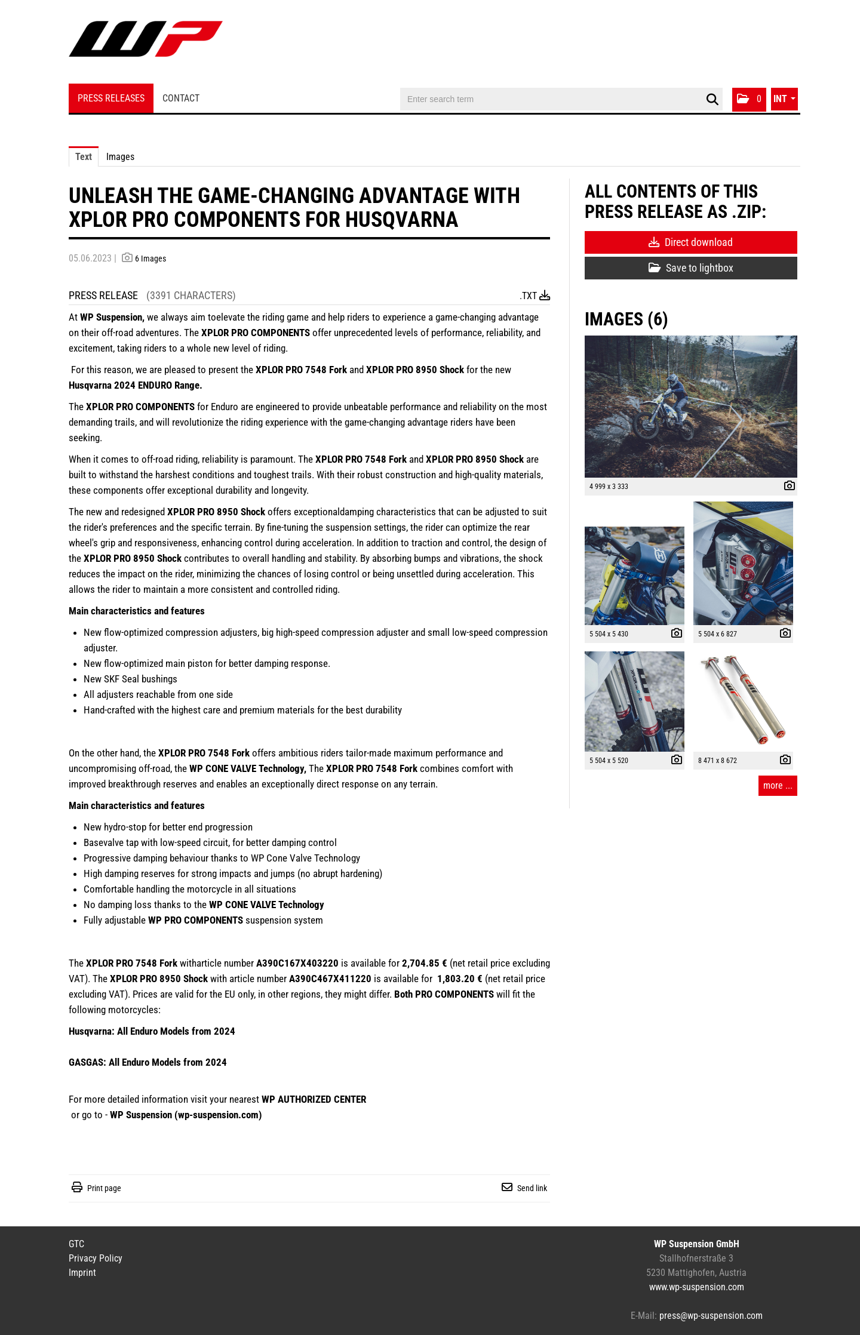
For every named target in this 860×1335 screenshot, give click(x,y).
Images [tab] (120, 156)
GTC (76, 1244)
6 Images (150, 258)
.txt (535, 296)
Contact (180, 98)
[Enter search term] (561, 99)
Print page (104, 1188)
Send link (532, 1188)
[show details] (786, 487)
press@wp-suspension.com (711, 1315)
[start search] (712, 100)
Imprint (82, 1272)
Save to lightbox (691, 268)
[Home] (146, 43)
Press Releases (111, 98)
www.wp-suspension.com (696, 1287)
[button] (749, 100)
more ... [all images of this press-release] (778, 785)
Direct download (691, 242)
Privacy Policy (95, 1258)
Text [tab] (83, 156)
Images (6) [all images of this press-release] (626, 319)
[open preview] (691, 407)
